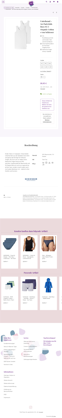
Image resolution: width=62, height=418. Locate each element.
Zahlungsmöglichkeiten (30, 359)
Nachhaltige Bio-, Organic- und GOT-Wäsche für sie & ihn (9, 356)
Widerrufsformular (9, 383)
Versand (42, 88)
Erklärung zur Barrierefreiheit (8, 390)
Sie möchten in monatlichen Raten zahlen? (47, 118)
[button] (46, 1)
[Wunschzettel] (54, 1)
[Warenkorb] (58, 1)
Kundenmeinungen (9, 343)
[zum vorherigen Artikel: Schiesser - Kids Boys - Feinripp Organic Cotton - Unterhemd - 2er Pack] (53, 12)
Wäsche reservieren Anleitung (29, 342)
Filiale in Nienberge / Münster (10, 350)
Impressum (7, 397)
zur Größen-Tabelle (45, 71)
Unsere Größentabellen (30, 346)
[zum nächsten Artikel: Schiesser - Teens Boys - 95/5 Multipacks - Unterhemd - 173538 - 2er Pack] (56, 12)
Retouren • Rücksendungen (28, 355)
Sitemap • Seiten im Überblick (9, 376)
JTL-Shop (54, 416)
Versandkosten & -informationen (29, 350)
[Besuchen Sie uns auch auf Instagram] (30, 407)
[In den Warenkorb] (6, 18)
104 (50, 63)
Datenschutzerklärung (10, 386)
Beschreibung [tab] (31, 145)
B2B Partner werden (9, 361)
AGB (5, 394)
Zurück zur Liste (9, 7)
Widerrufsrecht (8, 380)
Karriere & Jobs (8, 364)
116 (42, 67)
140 (50, 67)
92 (42, 63)
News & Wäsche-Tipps (10, 346)
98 (46, 63)
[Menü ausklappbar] (3, 2)
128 (46, 67)
